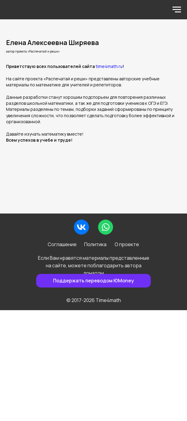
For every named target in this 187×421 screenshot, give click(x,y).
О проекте (127, 244)
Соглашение (62, 244)
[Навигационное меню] (177, 10)
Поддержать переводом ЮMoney (93, 280)
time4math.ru (109, 66)
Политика (95, 244)
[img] (81, 227)
